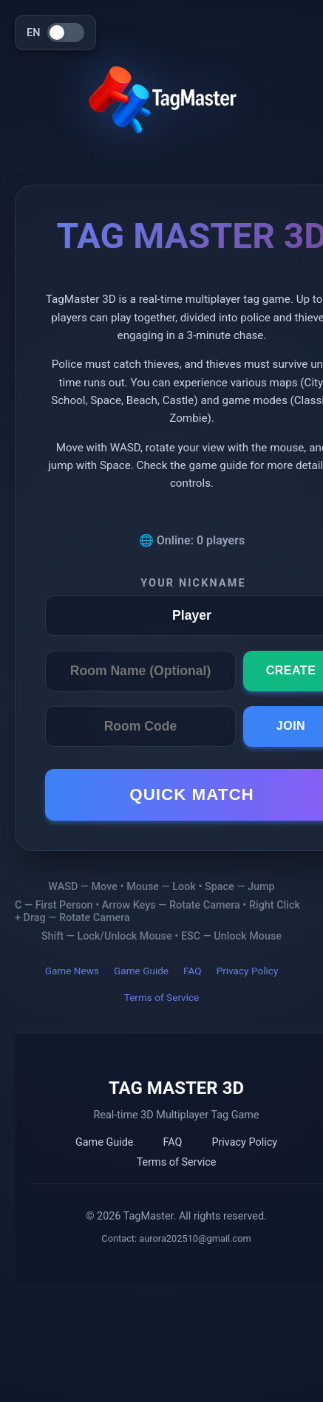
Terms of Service (162, 997)
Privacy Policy (248, 971)
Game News (72, 971)
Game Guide (141, 971)
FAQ (192, 971)
